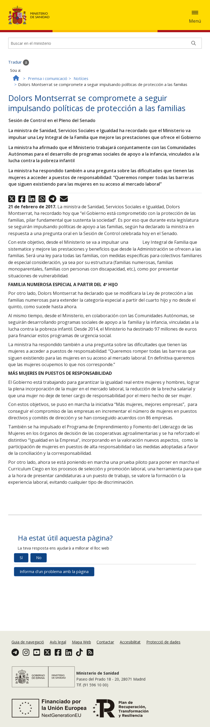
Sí (21, 599)
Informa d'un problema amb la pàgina (54, 613)
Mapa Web (81, 647)
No (39, 599)
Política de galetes (20, 24)
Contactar (105, 647)
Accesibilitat (130, 647)
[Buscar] (193, 85)
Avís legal (58, 647)
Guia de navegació (27, 647)
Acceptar (49, 25)
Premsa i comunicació (47, 120)
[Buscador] (105, 84)
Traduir (18, 104)
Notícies (81, 120)
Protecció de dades (163, 647)
